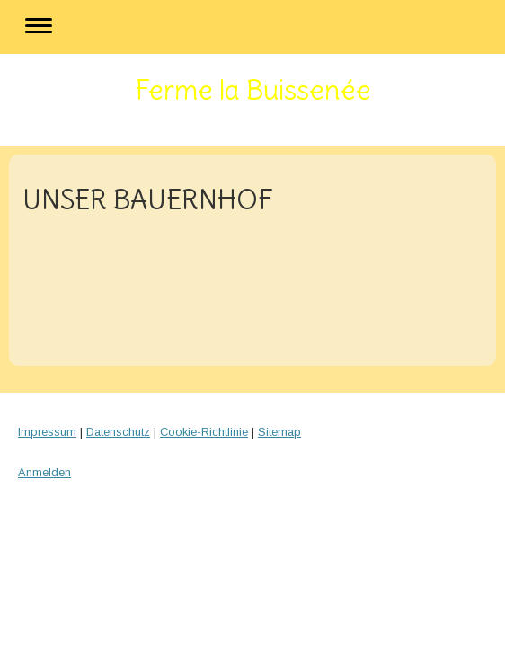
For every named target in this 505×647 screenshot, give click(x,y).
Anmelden (44, 472)
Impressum (47, 432)
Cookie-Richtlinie (204, 432)
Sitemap (279, 432)
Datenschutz (118, 432)
